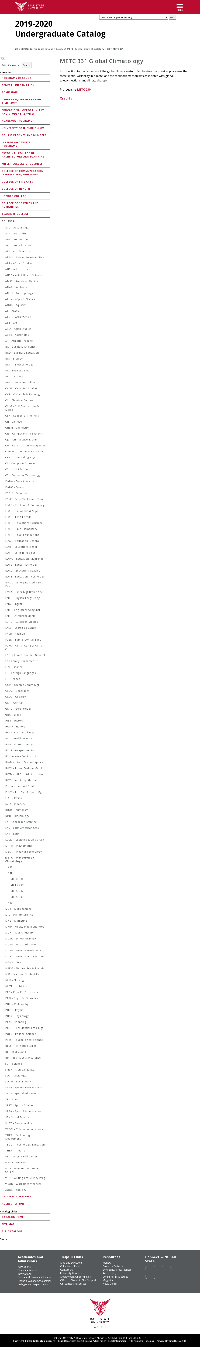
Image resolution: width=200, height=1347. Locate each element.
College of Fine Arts (17, 181)
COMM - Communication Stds (24, 451)
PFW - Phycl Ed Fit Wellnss (22, 998)
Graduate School (27, 1270)
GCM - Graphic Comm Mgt (22, 684)
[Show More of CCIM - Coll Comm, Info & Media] (3, 407)
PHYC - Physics (15, 1010)
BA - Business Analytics (20, 346)
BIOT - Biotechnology (19, 364)
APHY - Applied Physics (20, 299)
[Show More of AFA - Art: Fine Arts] (3, 252)
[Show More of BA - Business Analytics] (3, 347)
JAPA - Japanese (15, 804)
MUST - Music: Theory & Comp (25, 956)
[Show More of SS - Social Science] (3, 1118)
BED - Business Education (22, 352)
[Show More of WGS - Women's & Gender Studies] (3, 1169)
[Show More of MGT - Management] (3, 909)
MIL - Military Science (19, 914)
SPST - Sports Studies (19, 1105)
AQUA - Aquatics (16, 305)
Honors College (14, 196)
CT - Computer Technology (22, 475)
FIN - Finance (14, 667)
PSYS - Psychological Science (24, 1039)
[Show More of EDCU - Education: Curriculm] (3, 523)
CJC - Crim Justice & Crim (21, 439)
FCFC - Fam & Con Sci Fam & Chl (24, 647)
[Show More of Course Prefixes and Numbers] (1, 135)
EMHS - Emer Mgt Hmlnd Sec (24, 592)
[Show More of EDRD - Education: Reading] (3, 571)
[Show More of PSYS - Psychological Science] (3, 1040)
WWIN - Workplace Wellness (23, 1183)
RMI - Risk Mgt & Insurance (23, 1057)
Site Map (8, 1224)
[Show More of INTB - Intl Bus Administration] (3, 774)
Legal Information (117, 1340)
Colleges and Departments (33, 1284)
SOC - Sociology (15, 1075)
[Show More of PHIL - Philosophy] (3, 1004)
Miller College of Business (22, 163)
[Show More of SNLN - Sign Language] (3, 1070)
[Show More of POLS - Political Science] (3, 1034)
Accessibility (109, 1273)
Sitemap (150, 1340)
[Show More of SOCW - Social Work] (3, 1082)
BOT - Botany (14, 376)
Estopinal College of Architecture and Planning (23, 154)
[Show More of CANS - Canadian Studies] (3, 389)
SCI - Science (13, 1063)
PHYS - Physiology (17, 1016)
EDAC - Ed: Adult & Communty (24, 505)
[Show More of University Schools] (1, 1196)
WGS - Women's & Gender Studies (22, 1170)
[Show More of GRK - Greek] (3, 715)
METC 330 (17, 879)
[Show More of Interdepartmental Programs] (1, 142)
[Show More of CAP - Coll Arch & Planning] (3, 395)
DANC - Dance (14, 487)
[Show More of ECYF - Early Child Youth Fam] (3, 499)
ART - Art (11, 322)
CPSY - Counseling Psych (21, 457)
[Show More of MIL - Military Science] (3, 915)
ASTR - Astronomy (17, 334)
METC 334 (17, 896)
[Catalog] (133, 17)
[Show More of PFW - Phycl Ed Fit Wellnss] (3, 998)
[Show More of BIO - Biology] (3, 359)
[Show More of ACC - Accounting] (3, 228)
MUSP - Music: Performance (23, 950)
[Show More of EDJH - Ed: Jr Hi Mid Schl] (3, 553)
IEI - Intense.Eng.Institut (20, 756)
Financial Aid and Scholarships (34, 1281)
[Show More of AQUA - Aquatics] (3, 305)
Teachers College (15, 214)
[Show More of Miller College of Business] (1, 163)
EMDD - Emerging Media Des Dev (24, 584)
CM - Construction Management (26, 445)
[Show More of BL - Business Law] (3, 371)
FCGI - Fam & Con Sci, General (25, 655)
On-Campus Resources (73, 1283)
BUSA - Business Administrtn (24, 382)
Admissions (10, 92)
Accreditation (13, 1203)
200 (10, 867)
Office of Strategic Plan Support (78, 1280)
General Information (18, 85)
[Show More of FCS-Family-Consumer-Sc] (3, 661)
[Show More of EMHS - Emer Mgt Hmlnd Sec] (3, 592)
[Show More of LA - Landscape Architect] (3, 822)
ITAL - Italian (13, 798)
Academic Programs (17, 120)
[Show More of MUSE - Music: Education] (3, 945)
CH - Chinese (13, 421)
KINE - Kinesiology (17, 816)
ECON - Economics (17, 493)
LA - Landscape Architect (21, 821)
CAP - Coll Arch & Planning (22, 394)
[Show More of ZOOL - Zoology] (3, 1190)
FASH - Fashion (15, 633)
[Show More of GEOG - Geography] (3, 691)
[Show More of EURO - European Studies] (3, 622)
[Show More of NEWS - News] (3, 963)
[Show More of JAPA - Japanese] (3, 804)
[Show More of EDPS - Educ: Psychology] (3, 565)
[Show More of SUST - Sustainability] (3, 1123)
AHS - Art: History (16, 269)
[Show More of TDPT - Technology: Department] (3, 1135)
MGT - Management (18, 908)
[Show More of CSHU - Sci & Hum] (3, 470)
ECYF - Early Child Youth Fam (24, 499)
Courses (60, 48)
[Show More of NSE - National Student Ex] (3, 975)
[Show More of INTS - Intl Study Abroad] (3, 780)
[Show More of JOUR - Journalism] (3, 810)
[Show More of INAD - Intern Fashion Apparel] (3, 763)
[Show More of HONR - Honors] (3, 727)
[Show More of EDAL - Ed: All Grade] (3, 517)
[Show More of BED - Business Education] (3, 353)
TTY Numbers (136, 1340)
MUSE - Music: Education (21, 944)
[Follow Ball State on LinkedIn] (146, 1276)
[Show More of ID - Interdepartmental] (3, 751)
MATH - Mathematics (19, 845)
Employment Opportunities (75, 1276)
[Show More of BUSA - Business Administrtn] (3, 383)
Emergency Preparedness (117, 1269)
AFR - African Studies (19, 263)
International (25, 1274)
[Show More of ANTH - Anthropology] (3, 293)
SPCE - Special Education (21, 1093)
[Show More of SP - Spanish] (3, 1100)
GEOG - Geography (17, 690)
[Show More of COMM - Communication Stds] (3, 452)
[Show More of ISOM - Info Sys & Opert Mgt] (3, 792)
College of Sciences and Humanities (20, 204)
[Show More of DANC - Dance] (3, 487)
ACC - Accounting (16, 227)
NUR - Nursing (14, 980)
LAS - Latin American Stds (22, 827)
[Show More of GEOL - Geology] (3, 697)
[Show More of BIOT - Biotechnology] (3, 365)
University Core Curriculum (23, 128)
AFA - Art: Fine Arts (17, 251)
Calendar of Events (71, 1266)
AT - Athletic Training (19, 340)
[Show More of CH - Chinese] (3, 422)
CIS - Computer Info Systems (24, 433)
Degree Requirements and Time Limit (21, 101)
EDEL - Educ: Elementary (21, 529)
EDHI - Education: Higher (21, 546)
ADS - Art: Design (16, 239)
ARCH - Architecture (18, 317)
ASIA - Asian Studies (18, 328)
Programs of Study (16, 78)
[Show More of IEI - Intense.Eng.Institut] (3, 757)
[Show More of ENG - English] (3, 604)
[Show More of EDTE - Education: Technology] (3, 577)
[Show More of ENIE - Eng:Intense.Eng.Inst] (3, 610)
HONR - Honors (15, 726)
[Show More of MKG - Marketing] (3, 921)
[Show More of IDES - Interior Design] (3, 745)
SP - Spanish (13, 1099)
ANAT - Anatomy (16, 287)
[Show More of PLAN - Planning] (3, 1022)
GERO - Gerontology (18, 708)
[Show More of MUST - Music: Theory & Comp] (3, 957)
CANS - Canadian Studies (21, 388)
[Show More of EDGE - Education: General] (3, 541)
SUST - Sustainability (18, 1123)
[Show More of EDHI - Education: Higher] (3, 547)
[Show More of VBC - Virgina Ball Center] (3, 1157)
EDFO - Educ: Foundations (22, 534)
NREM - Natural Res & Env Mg (24, 968)
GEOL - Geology (15, 696)
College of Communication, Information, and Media (23, 172)
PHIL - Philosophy (16, 1004)
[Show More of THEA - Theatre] (3, 1151)
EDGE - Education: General (22, 540)
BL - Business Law (17, 370)
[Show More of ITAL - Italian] (3, 798)
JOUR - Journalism (16, 810)
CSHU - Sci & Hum (17, 469)
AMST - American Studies (21, 281)
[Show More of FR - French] (3, 679)
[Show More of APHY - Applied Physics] (3, 299)
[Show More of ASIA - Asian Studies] (3, 329)
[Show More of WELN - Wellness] (3, 1163)
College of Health (16, 188)
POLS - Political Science (20, 1033)
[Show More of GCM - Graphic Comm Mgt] (3, 685)
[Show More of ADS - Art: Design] (3, 240)
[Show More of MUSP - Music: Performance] (3, 951)
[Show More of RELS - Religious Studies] (3, 1046)
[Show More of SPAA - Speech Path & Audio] (3, 1088)
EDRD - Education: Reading (22, 570)
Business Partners (113, 1266)
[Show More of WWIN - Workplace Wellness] (3, 1184)
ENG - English (14, 604)
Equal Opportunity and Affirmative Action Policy (82, 1340)
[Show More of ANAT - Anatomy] (3, 287)
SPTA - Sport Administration (23, 1111)
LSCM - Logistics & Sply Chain (24, 839)
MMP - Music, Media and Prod (24, 926)
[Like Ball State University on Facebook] (146, 1268)
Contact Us (66, 1269)
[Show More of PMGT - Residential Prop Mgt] (3, 1028)
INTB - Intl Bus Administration (24, 774)
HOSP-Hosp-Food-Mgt (19, 732)
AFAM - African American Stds (24, 257)
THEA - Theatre (15, 1150)
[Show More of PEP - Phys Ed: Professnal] (3, 992)
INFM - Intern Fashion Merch (24, 768)
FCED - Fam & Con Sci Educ (23, 639)
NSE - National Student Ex (22, 974)
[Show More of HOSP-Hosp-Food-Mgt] (3, 733)
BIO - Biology (14, 358)
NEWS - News (14, 962)
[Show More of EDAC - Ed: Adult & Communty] (3, 505)
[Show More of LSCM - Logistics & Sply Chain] (3, 840)
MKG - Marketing (16, 920)
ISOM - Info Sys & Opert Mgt (24, 792)
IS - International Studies (21, 786)
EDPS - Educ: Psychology (21, 564)
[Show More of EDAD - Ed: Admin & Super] (3, 511)
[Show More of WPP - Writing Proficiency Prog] (3, 1178)
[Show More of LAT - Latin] (3, 834)
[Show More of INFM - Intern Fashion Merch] (3, 769)
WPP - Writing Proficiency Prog (25, 1178)
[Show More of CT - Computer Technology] (3, 476)
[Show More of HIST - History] (3, 721)
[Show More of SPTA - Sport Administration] (3, 1112)
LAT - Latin (12, 833)
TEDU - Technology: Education (25, 1144)
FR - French (12, 679)
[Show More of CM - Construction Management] (3, 446)
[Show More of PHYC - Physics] (3, 1010)
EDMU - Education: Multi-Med (24, 558)
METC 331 (17, 885)
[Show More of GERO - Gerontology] (3, 709)
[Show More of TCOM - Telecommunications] (3, 1129)
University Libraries (71, 1273)
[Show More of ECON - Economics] (3, 493)
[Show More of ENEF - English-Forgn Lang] (3, 598)
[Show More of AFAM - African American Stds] (3, 258)
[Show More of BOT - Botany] (3, 377)
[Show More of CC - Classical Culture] (3, 401)
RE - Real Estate (15, 1051)
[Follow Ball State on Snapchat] (154, 1276)
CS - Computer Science (20, 463)
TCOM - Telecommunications (24, 1129)
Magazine (108, 1280)
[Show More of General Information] (1, 85)
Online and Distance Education (35, 1277)
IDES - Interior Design (19, 744)
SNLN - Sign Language (19, 1069)
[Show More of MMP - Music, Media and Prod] (3, 927)
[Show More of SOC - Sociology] (3, 1076)
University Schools (16, 1196)
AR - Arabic (12, 311)
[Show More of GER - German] (3, 703)
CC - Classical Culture (19, 400)
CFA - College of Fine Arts (22, 415)
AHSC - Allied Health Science (23, 275)
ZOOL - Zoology (15, 1189)
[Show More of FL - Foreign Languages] (3, 673)
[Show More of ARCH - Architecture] (3, 317)
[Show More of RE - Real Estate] (3, 1052)
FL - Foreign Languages (20, 673)
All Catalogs (12, 1231)
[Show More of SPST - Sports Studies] (3, 1106)
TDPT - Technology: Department (18, 1136)
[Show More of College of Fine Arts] (1, 181)
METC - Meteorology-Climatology (85, 48)
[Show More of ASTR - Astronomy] (3, 335)
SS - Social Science (17, 1117)
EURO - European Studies (21, 621)
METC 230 (84, 89)
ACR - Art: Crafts (16, 233)
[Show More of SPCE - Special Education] (3, 1094)
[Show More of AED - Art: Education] (3, 246)
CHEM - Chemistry (17, 427)
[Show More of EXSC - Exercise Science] (3, 628)
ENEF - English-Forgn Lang (22, 598)
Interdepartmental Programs (17, 144)
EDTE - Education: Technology (24, 576)
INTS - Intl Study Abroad (21, 780)
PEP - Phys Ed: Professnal (22, 992)
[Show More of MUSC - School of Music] (3, 939)
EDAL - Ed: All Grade (18, 517)
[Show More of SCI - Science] (3, 1064)
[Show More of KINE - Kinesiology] (3, 816)
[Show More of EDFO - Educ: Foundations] (3, 535)
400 (10, 902)
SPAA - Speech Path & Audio (23, 1087)
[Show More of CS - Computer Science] (3, 464)
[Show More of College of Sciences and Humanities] (1, 203)
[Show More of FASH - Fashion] (3, 634)
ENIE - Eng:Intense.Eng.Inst (22, 609)
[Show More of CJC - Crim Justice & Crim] (3, 440)
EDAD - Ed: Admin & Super (22, 511)
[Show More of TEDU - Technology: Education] (3, 1145)
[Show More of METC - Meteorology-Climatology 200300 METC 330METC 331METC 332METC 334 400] (3, 858)
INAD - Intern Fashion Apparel (24, 762)
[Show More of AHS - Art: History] (3, 270)
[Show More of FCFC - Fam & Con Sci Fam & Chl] (3, 646)
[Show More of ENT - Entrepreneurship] (3, 616)
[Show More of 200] (6, 867)
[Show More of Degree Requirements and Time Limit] (1, 99)
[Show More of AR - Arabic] (3, 311)
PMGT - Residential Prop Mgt (24, 1028)
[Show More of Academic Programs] (1, 120)
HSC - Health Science (18, 738)
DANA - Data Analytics (20, 481)
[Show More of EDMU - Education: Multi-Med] (3, 559)
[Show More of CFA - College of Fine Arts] (3, 416)
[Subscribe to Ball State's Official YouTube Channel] (162, 1268)
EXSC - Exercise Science (20, 627)
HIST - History (14, 720)
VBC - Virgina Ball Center (21, 1156)
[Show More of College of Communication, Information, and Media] (1, 171)
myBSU (107, 1262)
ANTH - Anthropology (19, 293)
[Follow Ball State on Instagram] (170, 1268)
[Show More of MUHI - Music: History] (3, 933)
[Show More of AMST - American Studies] (3, 281)
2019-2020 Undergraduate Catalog (34, 48)
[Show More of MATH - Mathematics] (3, 846)
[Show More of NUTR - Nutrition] (3, 986)
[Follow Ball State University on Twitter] (154, 1268)
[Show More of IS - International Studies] (3, 786)
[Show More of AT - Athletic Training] (3, 341)
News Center (110, 1283)
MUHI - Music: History (19, 932)
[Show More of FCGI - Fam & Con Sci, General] (3, 655)
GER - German (14, 702)
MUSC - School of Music (21, 938)
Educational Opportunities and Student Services (23, 111)
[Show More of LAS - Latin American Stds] (3, 828)
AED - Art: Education (18, 245)
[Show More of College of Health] (1, 188)
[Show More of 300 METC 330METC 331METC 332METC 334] (6, 873)
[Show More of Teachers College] (1, 213)
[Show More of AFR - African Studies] (3, 264)
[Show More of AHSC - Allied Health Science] (3, 275)
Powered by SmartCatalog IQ (171, 1340)
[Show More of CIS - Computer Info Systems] (3, 434)
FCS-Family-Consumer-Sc (21, 661)
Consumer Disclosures (115, 1276)
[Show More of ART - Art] (3, 323)
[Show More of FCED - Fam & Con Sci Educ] (3, 640)
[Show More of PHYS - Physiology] (3, 1016)
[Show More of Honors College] (1, 196)
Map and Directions (71, 1262)
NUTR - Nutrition (16, 986)
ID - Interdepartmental (20, 750)
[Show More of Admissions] (1, 92)
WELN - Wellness (16, 1162)
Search (26, 65)
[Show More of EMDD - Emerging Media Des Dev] (3, 583)
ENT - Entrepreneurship (20, 615)
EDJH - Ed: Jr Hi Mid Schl (20, 552)
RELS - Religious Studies (21, 1045)
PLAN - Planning (15, 1022)
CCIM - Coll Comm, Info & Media (22, 408)
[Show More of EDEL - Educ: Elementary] (3, 529)
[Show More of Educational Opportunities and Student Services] (1, 110)
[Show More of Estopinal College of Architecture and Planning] (1, 153)
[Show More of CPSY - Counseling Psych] (3, 458)
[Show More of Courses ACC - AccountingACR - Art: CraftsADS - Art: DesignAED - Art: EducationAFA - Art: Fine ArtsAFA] (1, 221)
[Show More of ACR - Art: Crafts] (3, 234)
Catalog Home (13, 1217)
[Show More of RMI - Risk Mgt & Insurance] (3, 1058)
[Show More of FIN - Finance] (3, 667)
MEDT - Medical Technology (23, 851)
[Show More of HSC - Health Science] (3, 739)
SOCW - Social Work (18, 1081)
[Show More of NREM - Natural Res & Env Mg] (3, 969)
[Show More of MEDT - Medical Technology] (3, 852)
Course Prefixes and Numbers (24, 135)
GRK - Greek (13, 714)
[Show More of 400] (6, 903)
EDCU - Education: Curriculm (23, 523)
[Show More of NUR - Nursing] (3, 981)
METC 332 (17, 891)
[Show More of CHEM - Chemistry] (3, 428)
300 (108, 48)
